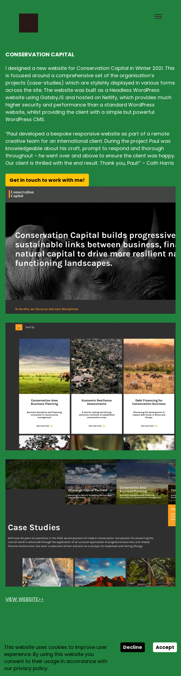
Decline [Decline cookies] (132, 647)
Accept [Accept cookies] (165, 647)
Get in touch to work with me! (47, 180)
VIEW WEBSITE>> (24, 599)
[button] (158, 23)
